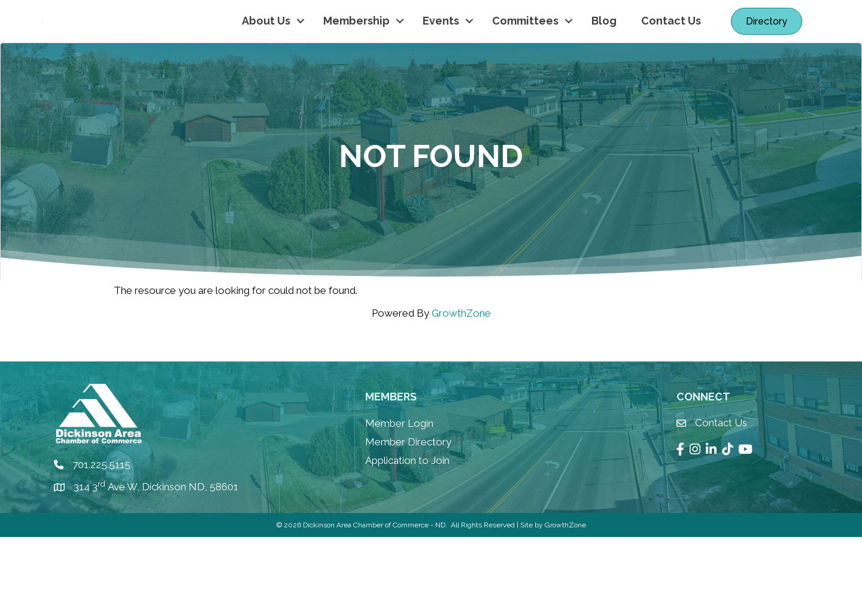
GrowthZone (461, 380)
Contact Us (671, 54)
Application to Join (407, 527)
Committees (525, 54)
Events (441, 54)
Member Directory (408, 509)
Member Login (399, 490)
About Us (266, 54)
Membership (356, 54)
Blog (604, 54)
